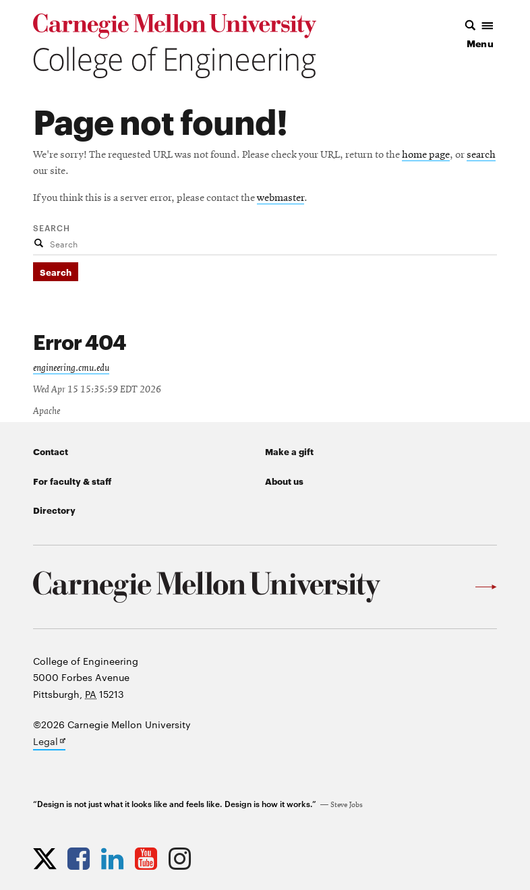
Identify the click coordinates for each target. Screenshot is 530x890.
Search (51, 227)
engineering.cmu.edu (71, 368)
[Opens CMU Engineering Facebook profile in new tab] (82, 858)
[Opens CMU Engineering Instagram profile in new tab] (183, 858)
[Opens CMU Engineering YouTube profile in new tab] (149, 858)
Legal (49, 742)
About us (284, 481)
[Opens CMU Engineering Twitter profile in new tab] (48, 858)
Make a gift (289, 451)
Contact (50, 451)
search (481, 155)
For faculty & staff (72, 481)
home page (426, 155)
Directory (54, 510)
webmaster (280, 198)
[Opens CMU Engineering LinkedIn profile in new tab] (115, 858)
